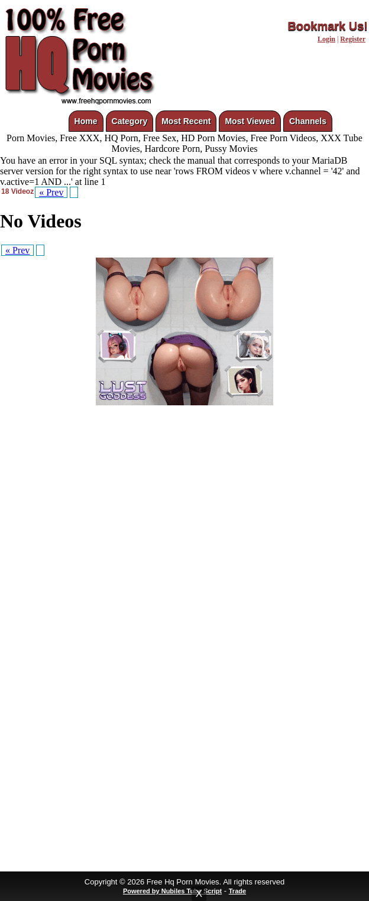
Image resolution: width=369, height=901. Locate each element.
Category (130, 121)
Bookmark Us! (327, 25)
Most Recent (186, 121)
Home (86, 121)
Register (352, 39)
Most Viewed (250, 121)
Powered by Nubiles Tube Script (172, 891)
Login (326, 39)
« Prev (51, 192)
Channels (307, 121)
